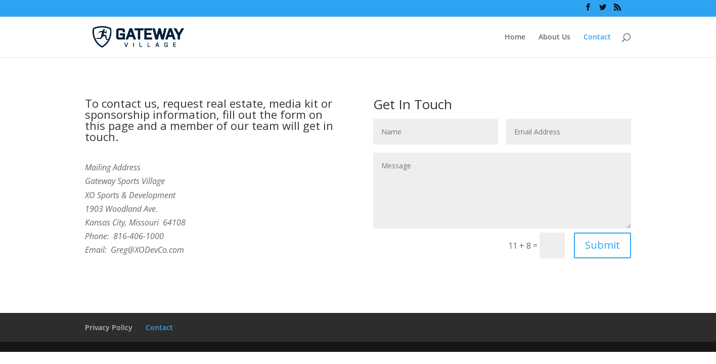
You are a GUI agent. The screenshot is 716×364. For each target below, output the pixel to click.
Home (515, 37)
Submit (602, 245)
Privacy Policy (108, 327)
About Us (554, 37)
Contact (597, 37)
